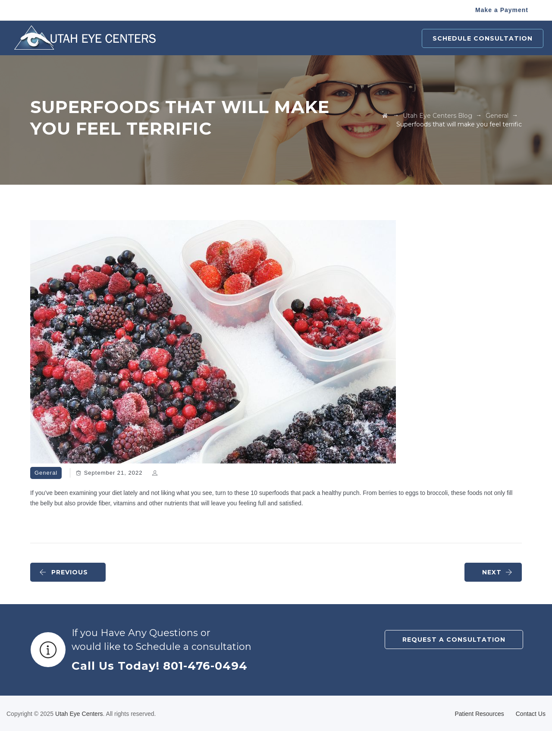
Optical (325, 38)
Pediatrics (280, 38)
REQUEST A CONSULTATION (453, 639)
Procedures (228, 38)
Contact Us (531, 713)
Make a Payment (501, 9)
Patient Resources (384, 38)
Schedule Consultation (483, 38)
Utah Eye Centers (79, 713)
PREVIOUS (63, 572)
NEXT (497, 572)
